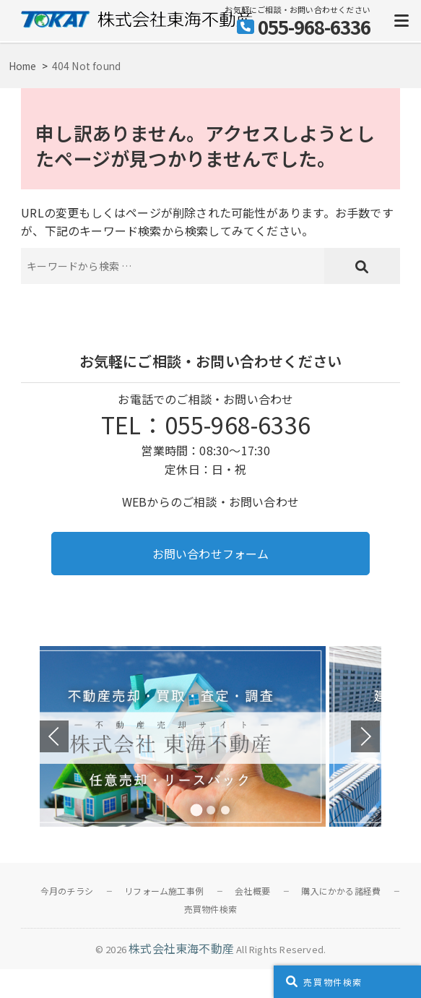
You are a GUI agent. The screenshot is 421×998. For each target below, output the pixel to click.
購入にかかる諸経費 (341, 891)
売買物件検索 (210, 909)
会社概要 (252, 891)
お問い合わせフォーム (210, 553)
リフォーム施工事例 (164, 891)
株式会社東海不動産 (181, 948)
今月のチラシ (66, 891)
